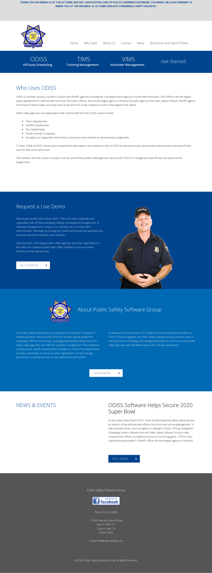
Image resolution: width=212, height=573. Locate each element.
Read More (120, 459)
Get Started (173, 61)
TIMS (82, 60)
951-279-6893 (110, 512)
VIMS (127, 60)
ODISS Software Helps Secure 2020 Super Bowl (150, 408)
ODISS (37, 60)
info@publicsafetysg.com (109, 541)
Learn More (102, 373)
